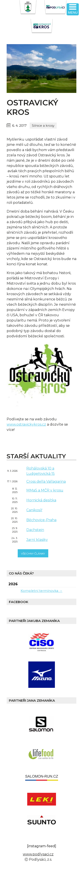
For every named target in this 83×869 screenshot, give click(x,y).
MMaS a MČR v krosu (44, 490)
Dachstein (35, 530)
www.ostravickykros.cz (26, 424)
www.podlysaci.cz (38, 854)
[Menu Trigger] (73, 9)
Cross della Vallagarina (46, 481)
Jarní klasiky (37, 540)
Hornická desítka (41, 500)
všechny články (33, 553)
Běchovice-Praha (41, 520)
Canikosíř (34, 510)
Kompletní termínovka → (41, 591)
